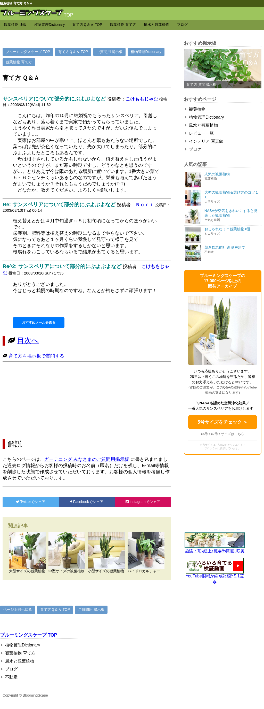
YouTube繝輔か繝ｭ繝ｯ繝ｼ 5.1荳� (215, 577)
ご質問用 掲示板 (109, 52)
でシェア (30, 502)
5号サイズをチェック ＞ (222, 422)
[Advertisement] (87, 400)
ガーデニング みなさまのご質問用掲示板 (86, 459)
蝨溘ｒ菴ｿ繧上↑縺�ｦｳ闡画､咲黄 (215, 548)
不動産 (9, 677)
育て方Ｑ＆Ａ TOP (87, 24)
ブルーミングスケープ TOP (28, 52)
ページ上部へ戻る (17, 609)
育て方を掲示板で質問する (35, 356)
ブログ (182, 24)
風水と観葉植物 (156, 24)
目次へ (28, 341)
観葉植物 (195, 109)
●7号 (214, 434)
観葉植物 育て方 (123, 24)
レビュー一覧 (199, 133)
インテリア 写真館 (204, 141)
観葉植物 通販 (15, 24)
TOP (68, 15)
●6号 (204, 434)
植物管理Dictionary (49, 24)
